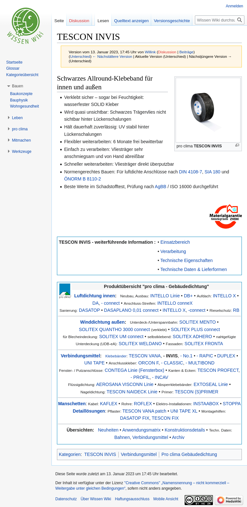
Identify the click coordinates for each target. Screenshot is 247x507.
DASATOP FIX (134, 418)
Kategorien (70, 454)
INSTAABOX (206, 403)
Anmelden (234, 6)
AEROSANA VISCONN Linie (124, 384)
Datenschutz (66, 499)
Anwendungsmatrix (141, 430)
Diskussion (167, 52)
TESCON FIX (165, 418)
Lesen (103, 20)
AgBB (160, 186)
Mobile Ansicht (165, 499)
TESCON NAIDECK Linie (132, 391)
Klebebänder (115, 356)
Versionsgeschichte (172, 20)
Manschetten (72, 403)
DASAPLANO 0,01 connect (131, 310)
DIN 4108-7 (190, 171)
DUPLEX (226, 355)
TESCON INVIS (208, 146)
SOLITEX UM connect (121, 336)
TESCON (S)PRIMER (196, 391)
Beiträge (186, 52)
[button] (17, 86)
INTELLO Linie (165, 295)
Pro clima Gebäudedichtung (189, 454)
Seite (59, 20)
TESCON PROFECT (218, 370)
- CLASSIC (172, 362)
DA (95, 303)
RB (236, 310)
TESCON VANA (144, 355)
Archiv (178, 437)
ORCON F (148, 362)
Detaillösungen (89, 411)
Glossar (12, 68)
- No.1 (186, 355)
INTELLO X (224, 295)
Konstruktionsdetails (185, 430)
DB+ (188, 295)
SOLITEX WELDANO (140, 343)
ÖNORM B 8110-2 (82, 178)
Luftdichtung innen (94, 295)
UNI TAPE (94, 362)
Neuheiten (108, 430)
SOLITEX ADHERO (192, 336)
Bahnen (122, 437)
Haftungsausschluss (132, 499)
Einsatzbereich (175, 242)
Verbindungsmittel (80, 355)
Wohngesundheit (24, 106)
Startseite (14, 62)
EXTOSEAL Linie (211, 384)
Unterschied (80, 56)
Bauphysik (19, 100)
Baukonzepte (21, 94)
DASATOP (89, 310)
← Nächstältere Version (112, 56)
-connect (197, 310)
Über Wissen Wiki (96, 499)
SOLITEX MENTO (197, 322)
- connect (110, 303)
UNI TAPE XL (183, 411)
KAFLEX (108, 403)
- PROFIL (140, 377)
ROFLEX (143, 403)
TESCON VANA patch (144, 411)
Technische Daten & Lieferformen (193, 269)
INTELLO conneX (175, 303)
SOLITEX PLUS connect (195, 329)
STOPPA (232, 403)
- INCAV (160, 377)
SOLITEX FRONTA (204, 343)
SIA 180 (212, 171)
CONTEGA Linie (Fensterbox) (134, 370)
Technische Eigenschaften (186, 260)
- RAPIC (205, 355)
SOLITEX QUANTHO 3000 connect (114, 329)
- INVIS (170, 355)
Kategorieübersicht (22, 75)
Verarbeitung (173, 251)
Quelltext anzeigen (131, 20)
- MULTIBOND (200, 362)
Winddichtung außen (102, 322)
